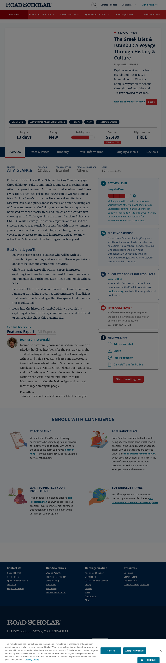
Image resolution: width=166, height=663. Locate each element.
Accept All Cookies (135, 651)
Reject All (111, 651)
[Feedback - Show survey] (148, 660)
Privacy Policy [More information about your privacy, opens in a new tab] (32, 659)
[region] (83, 651)
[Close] (160, 650)
